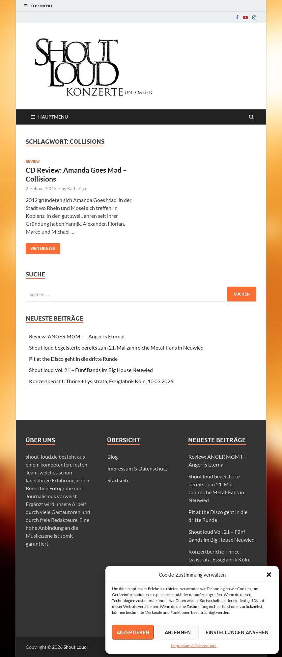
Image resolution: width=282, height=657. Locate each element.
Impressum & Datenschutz (193, 645)
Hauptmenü (53, 117)
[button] (269, 574)
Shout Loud (75, 647)
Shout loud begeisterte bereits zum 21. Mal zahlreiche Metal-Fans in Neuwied (116, 347)
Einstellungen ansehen (237, 632)
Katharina (76, 188)
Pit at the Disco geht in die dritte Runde (73, 359)
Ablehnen (178, 632)
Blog (112, 456)
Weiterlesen (40, 247)
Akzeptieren (133, 632)
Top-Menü (41, 5)
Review (33, 161)
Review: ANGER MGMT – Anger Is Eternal (77, 336)
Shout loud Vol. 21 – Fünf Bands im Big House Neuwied (91, 370)
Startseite (118, 480)
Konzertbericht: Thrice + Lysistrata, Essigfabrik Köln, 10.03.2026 (101, 381)
